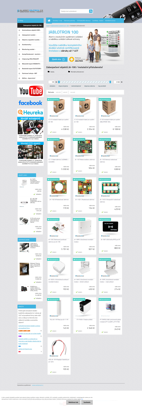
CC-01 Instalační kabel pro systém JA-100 (58, 120)
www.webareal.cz (37, 385)
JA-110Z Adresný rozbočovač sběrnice (108, 160)
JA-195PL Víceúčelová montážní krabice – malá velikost (109, 280)
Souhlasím (87, 402)
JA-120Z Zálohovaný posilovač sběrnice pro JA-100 (57, 240)
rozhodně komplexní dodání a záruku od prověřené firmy (29, 327)
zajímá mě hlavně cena (25, 349)
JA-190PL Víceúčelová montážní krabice (83, 240)
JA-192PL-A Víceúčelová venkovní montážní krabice (58, 280)
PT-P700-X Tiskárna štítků (84, 319)
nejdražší (65, 92)
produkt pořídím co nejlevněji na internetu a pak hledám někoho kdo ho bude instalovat (29, 341)
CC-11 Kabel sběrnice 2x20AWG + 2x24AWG (58, 160)
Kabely (52, 72)
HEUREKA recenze (110, 21)
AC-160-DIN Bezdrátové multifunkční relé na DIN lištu (35, 200)
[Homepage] (50, 20)
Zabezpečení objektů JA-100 (60, 25)
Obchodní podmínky (69, 21)
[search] (90, 11)
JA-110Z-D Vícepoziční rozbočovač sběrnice (110, 200)
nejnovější (72, 92)
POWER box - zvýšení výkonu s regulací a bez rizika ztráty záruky (35, 288)
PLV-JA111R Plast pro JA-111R (59, 319)
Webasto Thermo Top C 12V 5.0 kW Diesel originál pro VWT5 (35, 265)
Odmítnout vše (73, 402)
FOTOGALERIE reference (84, 21)
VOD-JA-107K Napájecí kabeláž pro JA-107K (58, 360)
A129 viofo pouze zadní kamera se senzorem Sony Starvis (35, 220)
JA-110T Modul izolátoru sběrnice (85, 159)
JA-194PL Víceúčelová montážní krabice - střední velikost (35, 181)
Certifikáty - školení (97, 21)
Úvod (48, 25)
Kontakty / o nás (57, 21)
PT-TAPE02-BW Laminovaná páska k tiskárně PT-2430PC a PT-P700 (110, 320)
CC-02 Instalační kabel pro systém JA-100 (84, 120)
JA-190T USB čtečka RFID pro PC (110, 239)
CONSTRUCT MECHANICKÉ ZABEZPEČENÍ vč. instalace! (35, 245)
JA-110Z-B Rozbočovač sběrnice (59, 199)
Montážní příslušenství (77, 72)
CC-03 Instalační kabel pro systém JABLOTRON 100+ (110, 120)
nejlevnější (58, 92)
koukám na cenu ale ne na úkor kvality (29, 333)
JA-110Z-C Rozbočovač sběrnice (84, 199)
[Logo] (30, 11)
